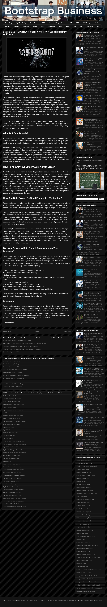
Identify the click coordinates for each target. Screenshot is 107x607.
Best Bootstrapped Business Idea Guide (87, 545)
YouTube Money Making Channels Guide (88, 557)
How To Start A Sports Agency (11, 481)
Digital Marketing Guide (83, 478)
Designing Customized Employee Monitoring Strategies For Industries (93, 84)
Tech (42, 26)
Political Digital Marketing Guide (85, 591)
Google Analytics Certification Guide (86, 582)
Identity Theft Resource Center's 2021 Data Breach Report (37, 148)
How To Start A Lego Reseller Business (13, 469)
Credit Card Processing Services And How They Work (93, 132)
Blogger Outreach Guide (83, 487)
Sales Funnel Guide (82, 496)
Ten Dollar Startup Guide (9, 396)
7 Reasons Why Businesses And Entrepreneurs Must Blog (93, 35)
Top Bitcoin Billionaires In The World (12, 372)
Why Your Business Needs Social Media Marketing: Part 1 (93, 443)
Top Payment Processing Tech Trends (13, 415)
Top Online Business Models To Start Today (14, 452)
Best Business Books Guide (84, 548)
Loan (81, 26)
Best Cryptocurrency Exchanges (11, 364)
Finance (16, 26)
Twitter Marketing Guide (83, 502)
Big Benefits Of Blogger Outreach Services (14, 450)
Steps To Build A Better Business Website (14, 441)
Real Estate (51, 26)
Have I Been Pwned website (19, 188)
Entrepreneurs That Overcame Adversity (14, 475)
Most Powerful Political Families (11, 464)
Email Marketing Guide (83, 481)
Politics (81, 600)
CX (38, 600)
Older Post (67, 332)
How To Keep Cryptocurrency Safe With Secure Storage (92, 96)
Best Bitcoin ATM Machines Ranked (12, 361)
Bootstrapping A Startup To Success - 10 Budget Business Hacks (20, 346)
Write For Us (61, 600)
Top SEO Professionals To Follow (12, 447)
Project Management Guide (84, 560)
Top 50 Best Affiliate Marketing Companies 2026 (93, 143)
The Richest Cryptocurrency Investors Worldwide (16, 375)
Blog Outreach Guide (82, 539)
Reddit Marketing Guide (83, 509)
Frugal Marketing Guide (9, 407)
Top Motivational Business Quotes (12, 487)
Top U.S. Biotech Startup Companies (13, 410)
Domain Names (70, 600)
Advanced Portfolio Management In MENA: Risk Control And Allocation (22, 349)
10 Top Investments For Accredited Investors (91, 315)
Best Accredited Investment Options (12, 367)
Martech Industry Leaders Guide (85, 475)
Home (37, 332)
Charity (95, 600)
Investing (26, 26)
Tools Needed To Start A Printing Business (14, 498)
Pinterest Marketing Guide (83, 518)
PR (71, 23)
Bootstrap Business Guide (83, 460)
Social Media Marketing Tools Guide (86, 493)
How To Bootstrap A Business (11, 458)
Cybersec (86, 600)
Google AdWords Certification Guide (86, 576)
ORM (77, 23)
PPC (43, 23)
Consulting (8, 23)
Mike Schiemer (21, 600)
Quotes (55, 600)
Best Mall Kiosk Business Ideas (11, 455)
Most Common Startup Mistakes (11, 424)
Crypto (35, 26)
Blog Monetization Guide (83, 472)
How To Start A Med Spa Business (12, 492)
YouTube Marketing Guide (83, 512)
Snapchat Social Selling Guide (85, 515)
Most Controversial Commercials (12, 413)
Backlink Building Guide (83, 484)
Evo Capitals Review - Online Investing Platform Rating (92, 292)
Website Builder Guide (82, 469)
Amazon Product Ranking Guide (11, 401)
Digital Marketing (21, 23)
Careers (91, 600)
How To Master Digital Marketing (11, 381)
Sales (60, 26)
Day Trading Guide (8, 438)
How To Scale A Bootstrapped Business (13, 501)
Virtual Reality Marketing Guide (85, 499)
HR (75, 26)
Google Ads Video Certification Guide (87, 579)
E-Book (50, 600)
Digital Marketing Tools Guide (84, 490)
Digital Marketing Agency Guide (85, 554)
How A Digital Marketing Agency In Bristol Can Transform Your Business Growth (24, 343)
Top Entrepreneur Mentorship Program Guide (89, 588)
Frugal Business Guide (83, 551)
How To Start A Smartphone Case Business (14, 506)
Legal (27, 600)
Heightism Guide (81, 563)
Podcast (42, 600)
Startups (7, 26)
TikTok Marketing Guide (83, 527)
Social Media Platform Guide (84, 530)
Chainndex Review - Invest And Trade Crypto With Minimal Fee (93, 303)
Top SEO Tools (7, 461)
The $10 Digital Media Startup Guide (86, 466)
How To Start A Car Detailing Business (13, 489)
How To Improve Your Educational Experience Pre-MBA (94, 418)
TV (46, 600)
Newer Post (7, 332)
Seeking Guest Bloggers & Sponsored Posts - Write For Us (93, 119)
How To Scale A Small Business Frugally (14, 384)
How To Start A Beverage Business (12, 484)
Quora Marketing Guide (83, 505)
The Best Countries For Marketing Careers (14, 467)
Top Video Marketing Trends (10, 432)
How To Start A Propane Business (12, 478)
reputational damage (54, 258)
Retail (68, 26)
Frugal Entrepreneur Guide (84, 463)
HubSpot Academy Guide (83, 573)
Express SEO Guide (82, 533)
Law (98, 26)
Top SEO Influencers (8, 430)
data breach (9, 138)
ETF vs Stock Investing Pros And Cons (13, 378)
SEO (50, 23)
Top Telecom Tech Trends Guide (85, 536)
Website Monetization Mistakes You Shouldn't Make (17, 340)
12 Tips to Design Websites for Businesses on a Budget (93, 281)
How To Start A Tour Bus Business (12, 504)
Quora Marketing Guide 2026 (11, 352)
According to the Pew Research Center (17, 81)
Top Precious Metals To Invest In (11, 418)
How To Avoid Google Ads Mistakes (12, 386)
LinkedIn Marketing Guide (83, 524)
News (31, 600)
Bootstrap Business (11, 600)
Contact (97, 23)
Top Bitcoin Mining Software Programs (13, 404)
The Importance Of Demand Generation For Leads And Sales (93, 368)
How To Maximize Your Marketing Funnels (14, 421)
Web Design (87, 23)
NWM (35, 600)
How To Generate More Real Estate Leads (14, 444)
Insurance (90, 26)
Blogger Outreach (60, 23)
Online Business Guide (83, 542)
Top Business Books (8, 427)
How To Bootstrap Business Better (12, 495)
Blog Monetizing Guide (9, 435)
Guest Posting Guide (82, 566)
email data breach (31, 121)
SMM (76, 600)
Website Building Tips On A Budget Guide (88, 585)
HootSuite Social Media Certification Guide (88, 570)
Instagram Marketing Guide (84, 521)
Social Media (34, 23)
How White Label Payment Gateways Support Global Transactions (91, 71)
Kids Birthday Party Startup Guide (12, 472)
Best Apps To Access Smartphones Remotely (15, 369)
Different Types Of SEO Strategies (12, 398)
